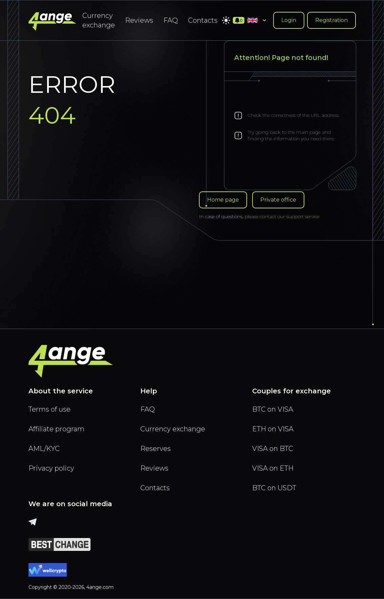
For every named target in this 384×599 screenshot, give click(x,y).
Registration (331, 20)
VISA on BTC (272, 449)
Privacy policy (51, 468)
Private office (278, 200)
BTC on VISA (272, 409)
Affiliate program (56, 429)
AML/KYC (44, 449)
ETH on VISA (273, 429)
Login (288, 20)
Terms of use (49, 409)
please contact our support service (282, 216)
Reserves (155, 449)
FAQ (170, 20)
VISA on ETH (273, 468)
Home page (223, 200)
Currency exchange (98, 20)
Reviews (139, 20)
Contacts (203, 20)
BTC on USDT (274, 488)
